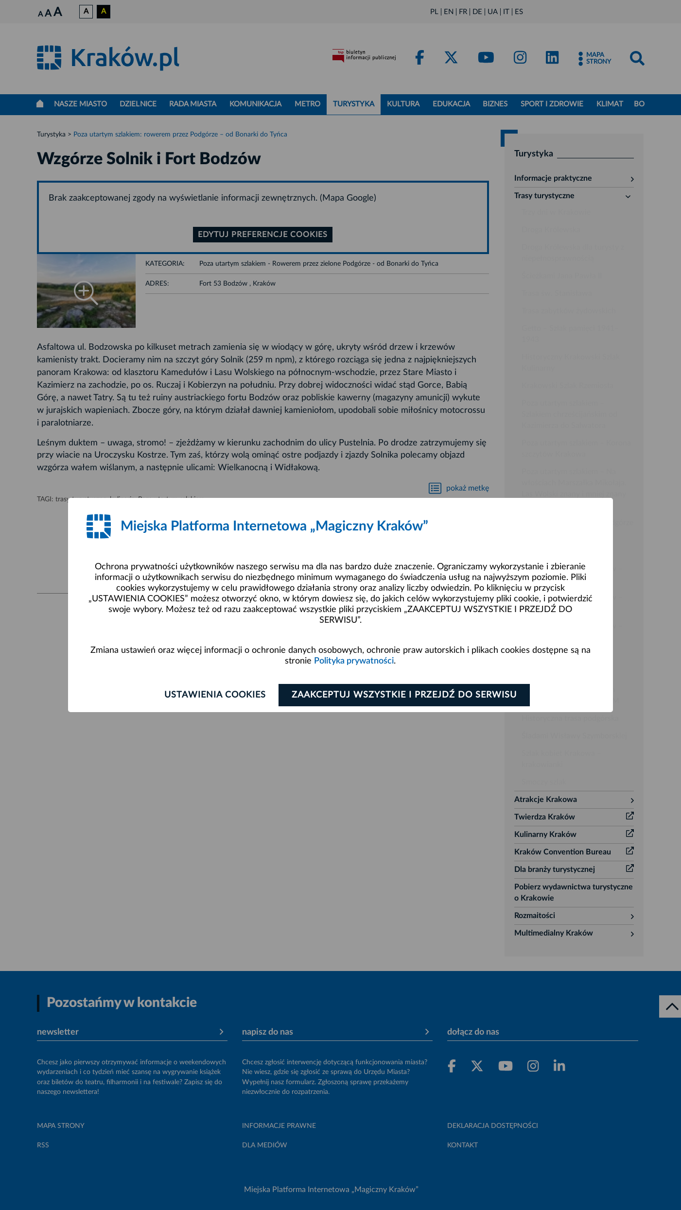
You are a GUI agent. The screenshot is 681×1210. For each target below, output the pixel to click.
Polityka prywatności (354, 661)
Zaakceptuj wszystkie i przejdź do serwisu (404, 695)
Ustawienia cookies (214, 695)
